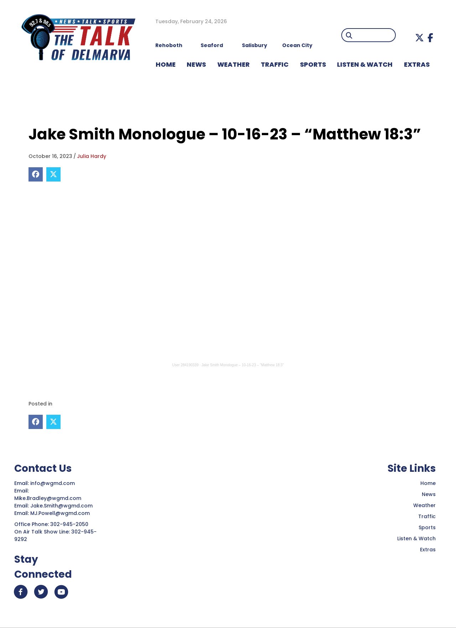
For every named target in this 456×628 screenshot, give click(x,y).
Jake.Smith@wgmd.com (62, 505)
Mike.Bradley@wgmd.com (47, 497)
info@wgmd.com (53, 482)
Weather (424, 505)
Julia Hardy (91, 156)
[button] (419, 37)
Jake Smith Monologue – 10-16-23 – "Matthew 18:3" (243, 365)
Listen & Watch (416, 538)
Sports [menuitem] (313, 64)
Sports (427, 527)
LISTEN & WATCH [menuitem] (365, 64)
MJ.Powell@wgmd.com (61, 512)
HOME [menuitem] (166, 64)
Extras (428, 549)
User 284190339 (185, 365)
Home (428, 482)
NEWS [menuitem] (196, 64)
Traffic (427, 516)
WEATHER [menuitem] (233, 64)
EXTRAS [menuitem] (417, 64)
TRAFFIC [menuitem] (275, 64)
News (429, 493)
